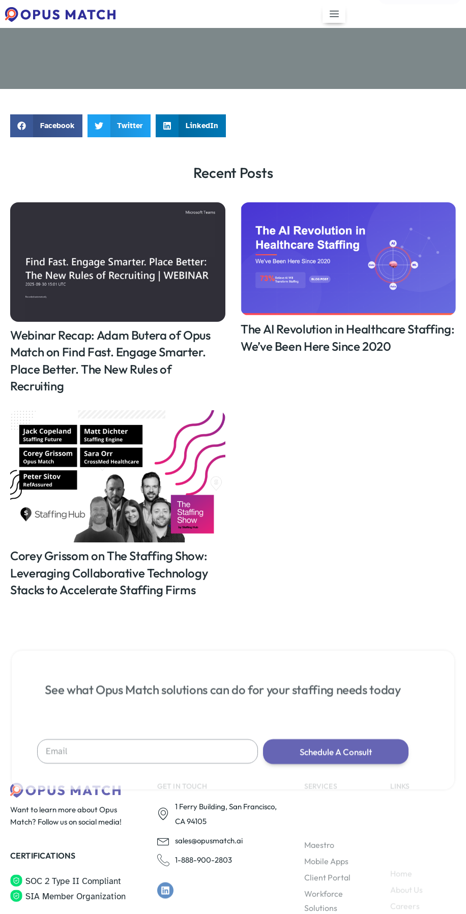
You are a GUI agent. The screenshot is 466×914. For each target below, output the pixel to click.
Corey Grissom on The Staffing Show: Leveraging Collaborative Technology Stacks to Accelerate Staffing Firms (109, 572)
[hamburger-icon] (334, 14)
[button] (46, 125)
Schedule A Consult (336, 800)
